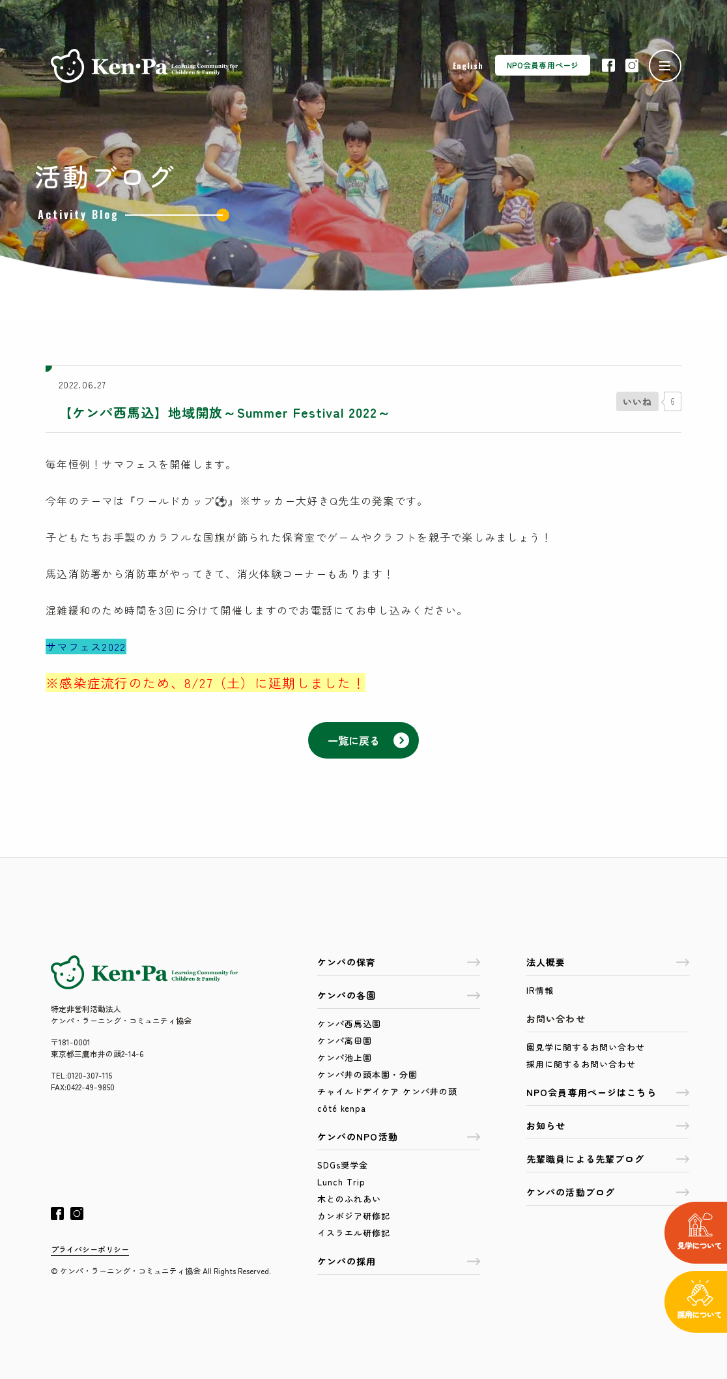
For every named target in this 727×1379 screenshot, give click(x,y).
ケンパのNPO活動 (398, 1136)
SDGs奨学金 (342, 1165)
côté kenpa (341, 1108)
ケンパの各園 (398, 995)
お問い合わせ (556, 1018)
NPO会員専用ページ (542, 64)
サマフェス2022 (86, 646)
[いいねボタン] (637, 401)
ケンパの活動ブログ (607, 1191)
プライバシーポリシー (90, 1249)
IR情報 (540, 990)
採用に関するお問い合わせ (581, 1064)
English (468, 65)
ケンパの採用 (398, 1261)
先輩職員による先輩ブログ (607, 1158)
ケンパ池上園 (344, 1057)
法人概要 (607, 961)
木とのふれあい (349, 1199)
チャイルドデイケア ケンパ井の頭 (387, 1091)
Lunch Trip (341, 1182)
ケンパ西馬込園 (349, 1023)
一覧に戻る (368, 740)
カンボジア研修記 (353, 1216)
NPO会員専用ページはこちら (607, 1092)
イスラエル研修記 (353, 1233)
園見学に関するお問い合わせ (585, 1047)
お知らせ (607, 1125)
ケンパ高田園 (344, 1040)
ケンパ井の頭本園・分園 (367, 1074)
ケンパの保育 (398, 961)
